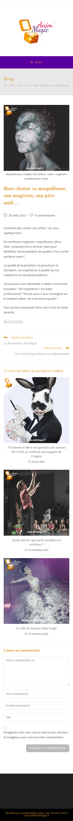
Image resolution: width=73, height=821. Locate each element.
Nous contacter (13, 321)
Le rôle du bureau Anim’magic (36, 628)
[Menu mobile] (36, 62)
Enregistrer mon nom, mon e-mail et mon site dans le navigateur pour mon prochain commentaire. (36, 735)
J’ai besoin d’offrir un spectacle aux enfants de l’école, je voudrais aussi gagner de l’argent (36, 452)
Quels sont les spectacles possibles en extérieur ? (36, 542)
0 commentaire (45, 215)
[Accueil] (5, 85)
